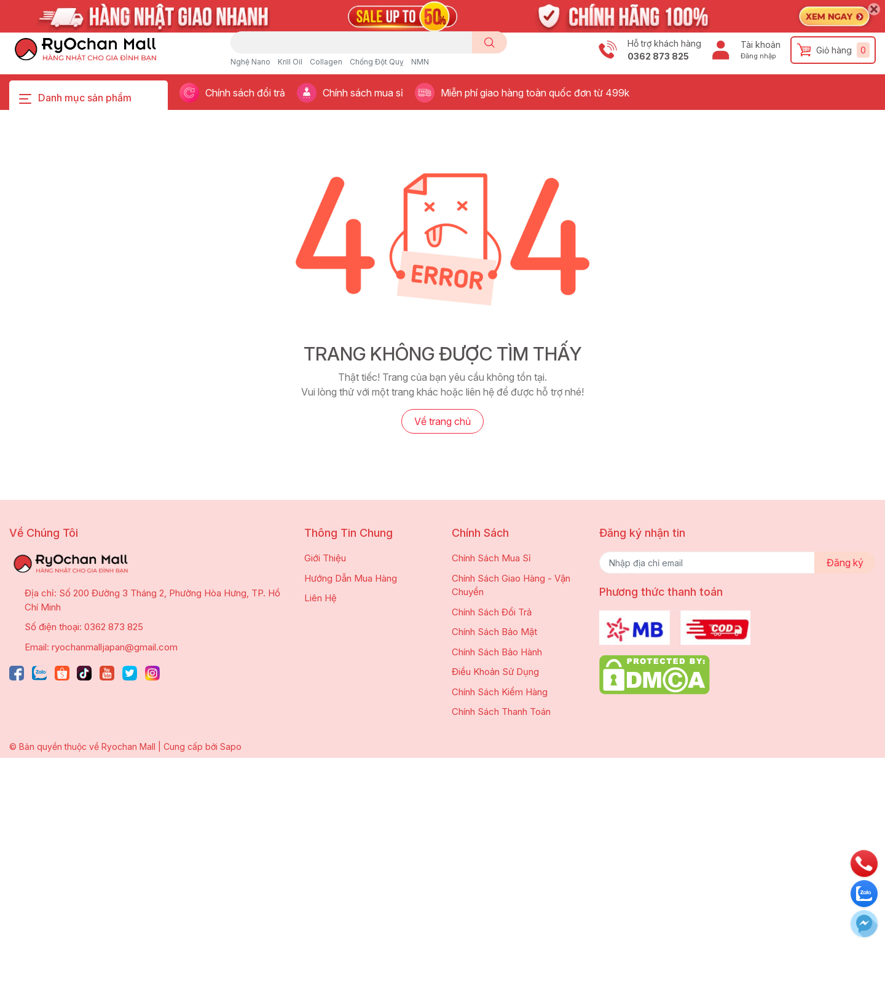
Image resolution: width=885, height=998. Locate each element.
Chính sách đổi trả (245, 93)
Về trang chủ (442, 421)
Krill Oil (290, 61)
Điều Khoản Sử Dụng (495, 671)
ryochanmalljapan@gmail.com (115, 647)
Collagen (326, 61)
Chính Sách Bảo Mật (494, 631)
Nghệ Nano (250, 61)
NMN (420, 61)
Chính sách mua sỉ (363, 93)
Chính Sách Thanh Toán (501, 711)
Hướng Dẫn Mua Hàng (350, 578)
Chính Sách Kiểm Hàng (500, 692)
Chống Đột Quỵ (377, 61)
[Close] (874, 9)
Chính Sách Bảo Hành (497, 652)
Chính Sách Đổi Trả (492, 612)
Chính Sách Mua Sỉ (491, 558)
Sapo (231, 746)
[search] (489, 42)
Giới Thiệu (325, 558)
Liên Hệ (320, 598)
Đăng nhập (758, 56)
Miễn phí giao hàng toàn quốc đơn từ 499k (535, 93)
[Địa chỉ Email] (737, 563)
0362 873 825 (658, 56)
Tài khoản (761, 44)
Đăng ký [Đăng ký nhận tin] (845, 562)
